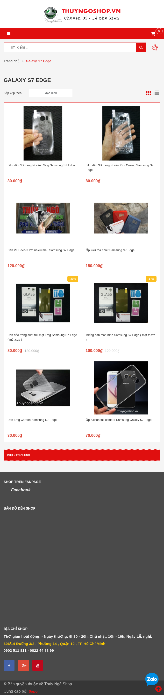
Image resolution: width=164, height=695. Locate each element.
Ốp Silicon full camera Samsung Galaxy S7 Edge (119, 420)
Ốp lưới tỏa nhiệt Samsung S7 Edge (110, 250)
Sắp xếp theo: (13, 93)
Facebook (21, 490)
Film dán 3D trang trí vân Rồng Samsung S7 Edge (41, 165)
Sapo (33, 691)
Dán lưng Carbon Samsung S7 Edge (32, 420)
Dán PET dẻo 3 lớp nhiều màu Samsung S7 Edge (40, 250)
